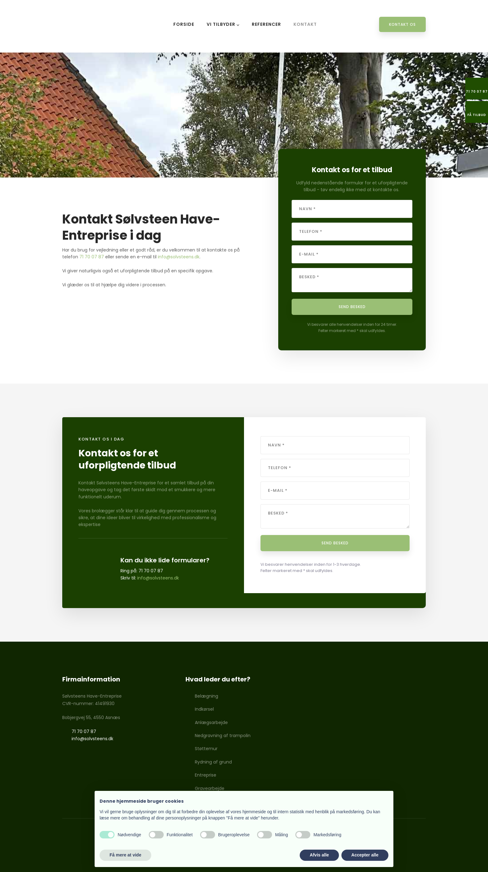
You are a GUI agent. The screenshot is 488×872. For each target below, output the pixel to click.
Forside (183, 24)
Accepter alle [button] (364, 854)
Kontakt (305, 24)
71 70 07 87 (91, 257)
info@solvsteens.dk (178, 257)
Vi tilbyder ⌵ (223, 24)
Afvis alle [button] (319, 854)
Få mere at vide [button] (125, 854)
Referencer (266, 24)
